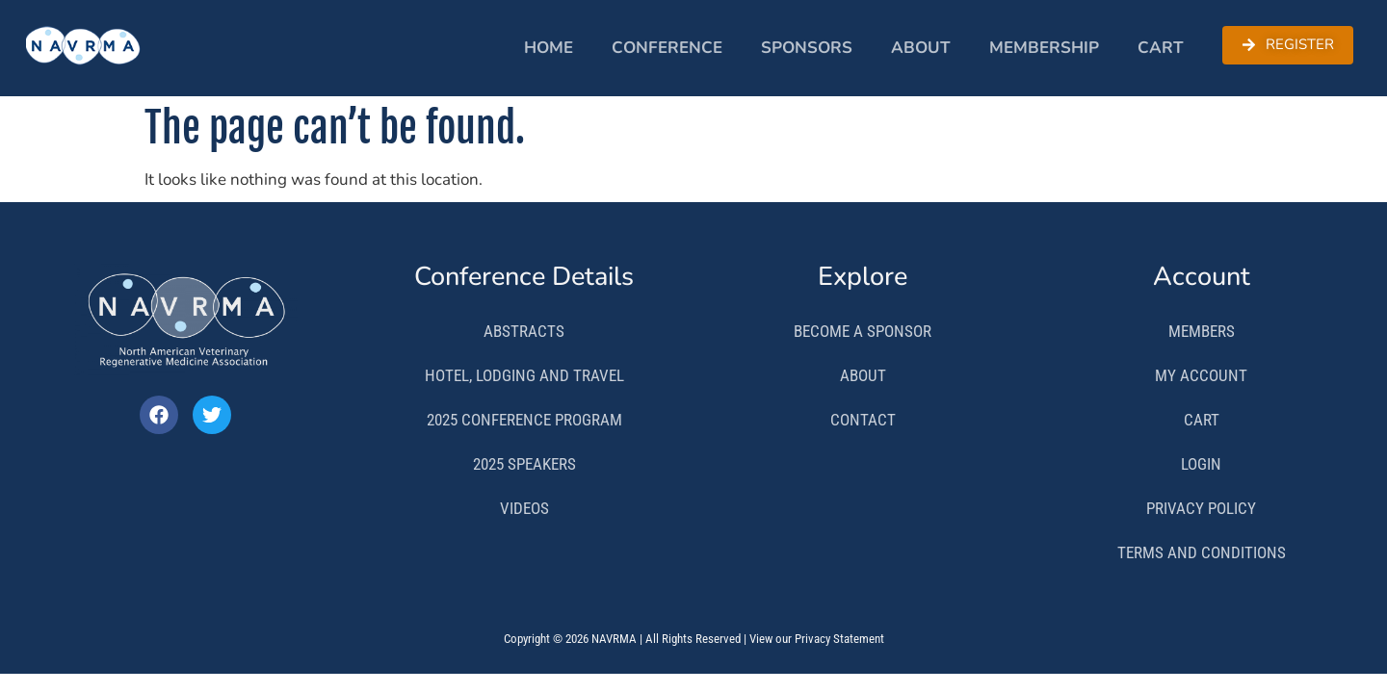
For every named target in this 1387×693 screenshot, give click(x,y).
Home (548, 48)
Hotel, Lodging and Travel (524, 375)
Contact (863, 419)
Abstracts (524, 331)
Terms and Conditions (1201, 552)
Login (1201, 464)
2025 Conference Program (524, 419)
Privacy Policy (1201, 508)
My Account (1201, 375)
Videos (524, 508)
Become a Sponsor (862, 331)
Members (1201, 331)
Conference (667, 48)
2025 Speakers (524, 464)
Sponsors (806, 48)
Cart (1161, 48)
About (921, 48)
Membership (1044, 48)
